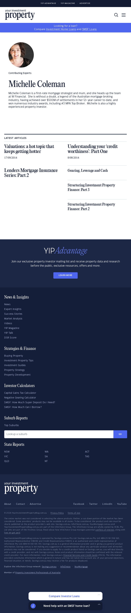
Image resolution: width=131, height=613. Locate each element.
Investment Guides (15, 365)
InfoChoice (65, 567)
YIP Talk (8, 333)
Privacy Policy (57, 513)
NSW (7, 452)
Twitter (93, 504)
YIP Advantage (48, 3)
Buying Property (13, 356)
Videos (8, 323)
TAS (87, 456)
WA (47, 452)
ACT (87, 452)
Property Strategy (14, 370)
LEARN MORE (65, 275)
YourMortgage (81, 567)
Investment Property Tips (18, 361)
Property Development (17, 375)
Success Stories (13, 314)
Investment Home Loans (61, 29)
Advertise (85, 3)
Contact (20, 504)
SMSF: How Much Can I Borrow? (23, 407)
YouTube (122, 504)
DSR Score (10, 338)
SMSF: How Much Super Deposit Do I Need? (29, 402)
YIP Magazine (68, 3)
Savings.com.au (49, 567)
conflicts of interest (104, 530)
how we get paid (12, 533)
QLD (6, 461)
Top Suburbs (11, 425)
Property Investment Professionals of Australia (37, 573)
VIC (6, 456)
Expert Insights (12, 309)
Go (120, 434)
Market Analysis (13, 319)
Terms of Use (74, 513)
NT (46, 461)
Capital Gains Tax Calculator (20, 393)
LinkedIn (107, 504)
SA (46, 456)
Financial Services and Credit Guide (80, 555)
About (7, 504)
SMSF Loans (89, 29)
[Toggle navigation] (123, 15)
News (7, 304)
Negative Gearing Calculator (20, 398)
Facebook (79, 504)
